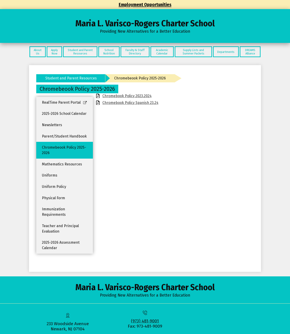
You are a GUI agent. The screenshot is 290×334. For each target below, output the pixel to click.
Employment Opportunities (145, 4)
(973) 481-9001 (145, 321)
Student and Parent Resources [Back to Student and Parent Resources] (71, 78)
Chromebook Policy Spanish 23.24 (130, 103)
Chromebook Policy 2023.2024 (127, 96)
